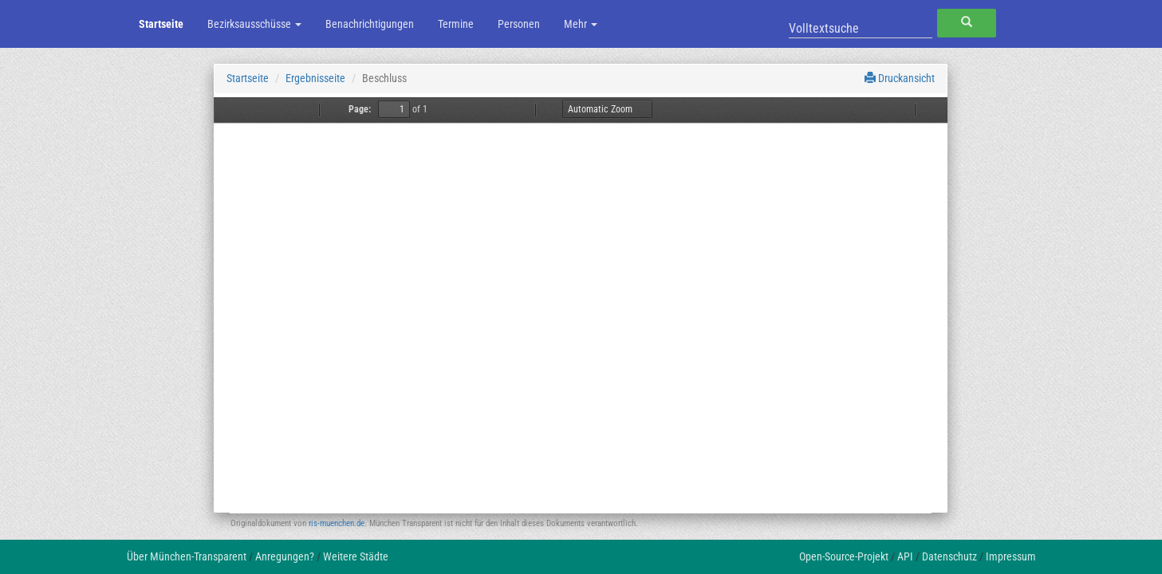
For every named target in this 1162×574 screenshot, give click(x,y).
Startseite (161, 24)
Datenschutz (949, 556)
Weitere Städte (355, 556)
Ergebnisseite (315, 78)
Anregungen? (284, 556)
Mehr (580, 24)
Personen (519, 24)
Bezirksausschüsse (254, 24)
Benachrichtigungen (369, 24)
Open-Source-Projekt (843, 556)
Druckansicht (900, 78)
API (905, 556)
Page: (360, 109)
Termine (456, 24)
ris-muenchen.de (336, 523)
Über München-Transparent (186, 556)
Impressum (1011, 556)
